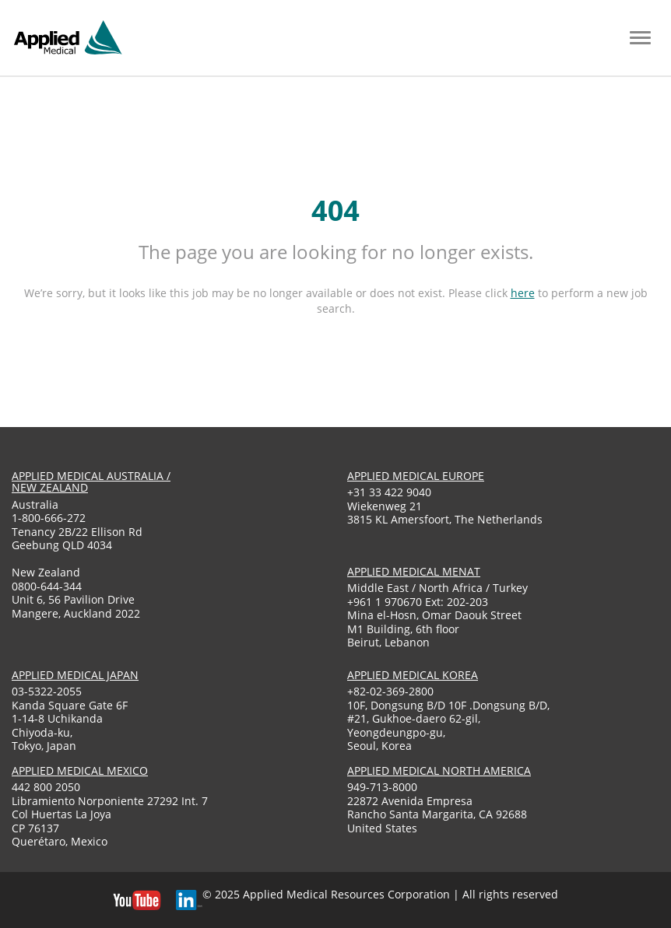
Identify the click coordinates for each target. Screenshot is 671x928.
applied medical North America (439, 770)
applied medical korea (412, 674)
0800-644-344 (47, 586)
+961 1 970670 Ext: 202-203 (417, 601)
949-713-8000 (382, 786)
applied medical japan (75, 674)
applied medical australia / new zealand (91, 481)
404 (335, 210)
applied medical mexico (80, 770)
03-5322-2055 (47, 691)
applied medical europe (415, 475)
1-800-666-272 (49, 517)
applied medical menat (413, 571)
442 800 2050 (46, 786)
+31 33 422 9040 (389, 492)
